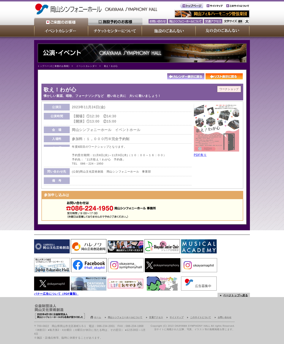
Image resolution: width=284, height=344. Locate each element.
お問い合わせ (225, 317)
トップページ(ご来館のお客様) (53, 66)
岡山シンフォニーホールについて (125, 317)
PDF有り (200, 155)
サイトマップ (176, 317)
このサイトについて (200, 317)
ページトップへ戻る (235, 295)
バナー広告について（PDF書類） (56, 293)
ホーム (97, 317)
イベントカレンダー (86, 66)
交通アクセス (156, 317)
